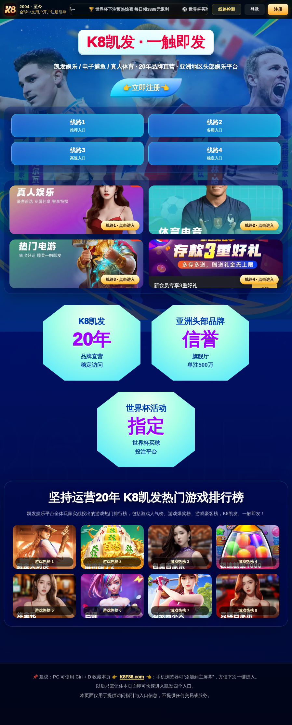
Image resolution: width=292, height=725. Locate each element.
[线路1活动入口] (76, 209)
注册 (278, 9)
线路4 (214, 154)
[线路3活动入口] (76, 263)
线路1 (77, 126)
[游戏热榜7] (180, 596)
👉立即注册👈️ (146, 88)
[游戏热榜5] (44, 596)
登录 (254, 9)
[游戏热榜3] (180, 547)
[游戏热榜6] (112, 596)
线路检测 (226, 9)
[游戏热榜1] (44, 547)
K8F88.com (132, 676)
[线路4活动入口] (216, 263)
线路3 (77, 154)
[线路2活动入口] (216, 209)
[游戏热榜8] (248, 596)
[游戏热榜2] (112, 547)
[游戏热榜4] (248, 547)
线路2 (214, 126)
